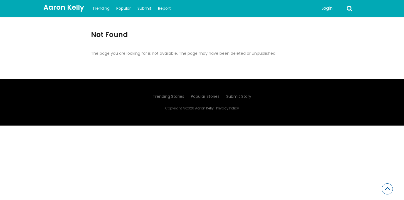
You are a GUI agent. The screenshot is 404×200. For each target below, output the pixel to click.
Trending (101, 8)
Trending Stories (168, 96)
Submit (144, 8)
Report (164, 8)
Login (326, 8)
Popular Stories (205, 96)
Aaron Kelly (63, 7)
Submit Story (238, 96)
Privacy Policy (227, 108)
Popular (123, 8)
